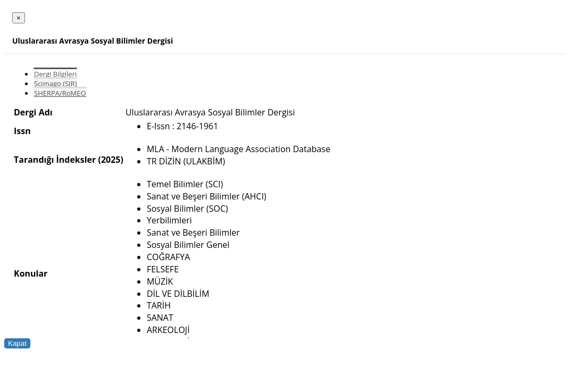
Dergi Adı (33, 112)
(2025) (110, 159)
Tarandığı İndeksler (55, 159)
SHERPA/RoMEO (60, 93)
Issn (22, 131)
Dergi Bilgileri (55, 74)
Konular (30, 273)
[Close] (18, 17)
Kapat (17, 343)
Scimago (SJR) (55, 83)
